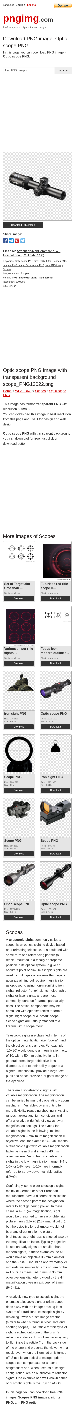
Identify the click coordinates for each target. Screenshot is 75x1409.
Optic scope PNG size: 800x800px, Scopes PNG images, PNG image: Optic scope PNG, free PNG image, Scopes (35, 265)
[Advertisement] (37, 114)
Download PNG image (23, 225)
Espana (31, 4)
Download (19, 598)
